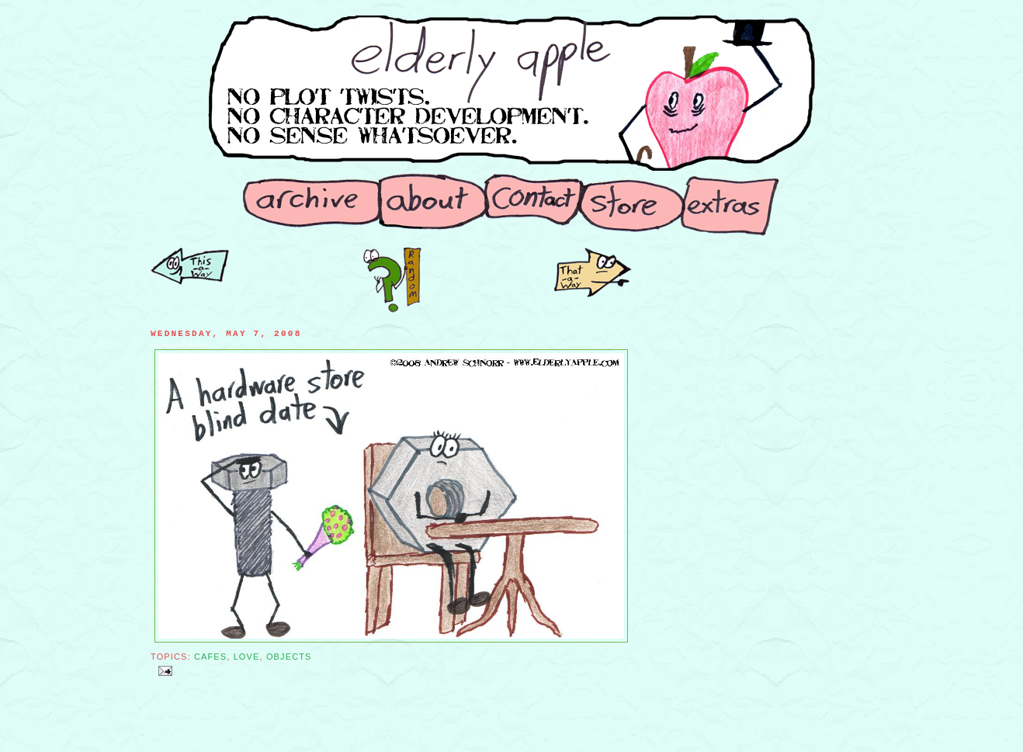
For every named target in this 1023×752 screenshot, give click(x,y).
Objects (289, 656)
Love (247, 656)
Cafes (210, 656)
